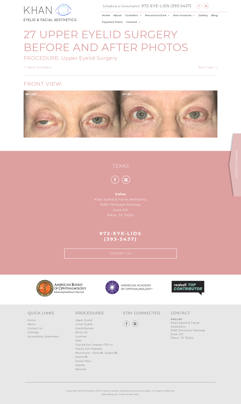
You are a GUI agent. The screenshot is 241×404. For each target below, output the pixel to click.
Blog (214, 15)
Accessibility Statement (43, 336)
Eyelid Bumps (84, 328)
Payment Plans (112, 22)
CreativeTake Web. (129, 394)
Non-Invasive (184, 15)
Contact (133, 22)
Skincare (81, 369)
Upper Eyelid (83, 320)
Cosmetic (133, 15)
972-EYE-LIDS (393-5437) (166, 6)
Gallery (203, 15)
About (117, 15)
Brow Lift (81, 332)
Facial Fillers (83, 361)
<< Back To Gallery (37, 67)
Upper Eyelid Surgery (89, 58)
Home (106, 15)
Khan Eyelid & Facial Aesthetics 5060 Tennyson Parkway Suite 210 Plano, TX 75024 (120, 204)
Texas (120, 166)
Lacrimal (81, 336)
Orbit (78, 340)
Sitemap (33, 332)
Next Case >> (207, 67)
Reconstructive (157, 15)
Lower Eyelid (83, 324)
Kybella (80, 365)
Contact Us (120, 253)
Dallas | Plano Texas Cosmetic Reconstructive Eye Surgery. (119, 390)
